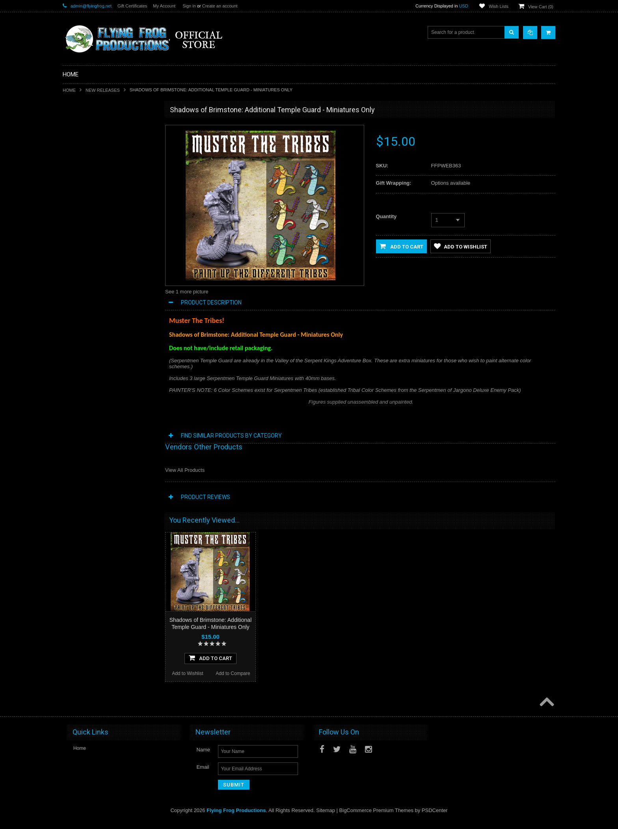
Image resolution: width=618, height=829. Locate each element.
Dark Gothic (79, 221)
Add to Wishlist (85, 507)
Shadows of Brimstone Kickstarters (104, 155)
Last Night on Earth (87, 234)
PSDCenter (435, 818)
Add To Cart (108, 491)
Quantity (386, 216)
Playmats (77, 275)
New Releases (103, 90)
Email (202, 774)
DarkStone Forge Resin (92, 168)
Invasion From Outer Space (96, 261)
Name (203, 757)
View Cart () (540, 6)
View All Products (185, 470)
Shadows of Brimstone (91, 181)
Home (69, 90)
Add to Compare (131, 507)
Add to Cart (401, 246)
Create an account (220, 6)
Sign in (189, 6)
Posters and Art (83, 328)
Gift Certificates (132, 6)
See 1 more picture (186, 292)
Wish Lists (498, 6)
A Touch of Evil (83, 194)
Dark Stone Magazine (90, 288)
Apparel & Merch (84, 314)
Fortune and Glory (86, 248)
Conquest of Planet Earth (93, 208)
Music (73, 301)
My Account (164, 6)
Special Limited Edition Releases (101, 141)
